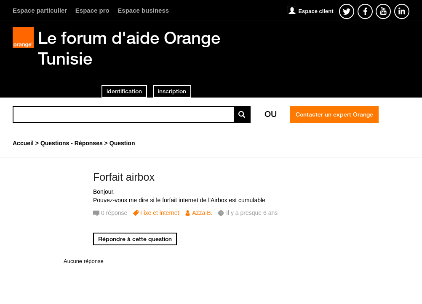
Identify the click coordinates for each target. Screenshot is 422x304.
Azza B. (202, 212)
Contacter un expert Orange (334, 114)
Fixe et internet (159, 212)
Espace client (315, 11)
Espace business (143, 10)
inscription (172, 91)
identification (124, 91)
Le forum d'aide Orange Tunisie (129, 48)
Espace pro (92, 10)
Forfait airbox (124, 177)
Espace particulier (40, 10)
